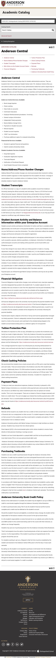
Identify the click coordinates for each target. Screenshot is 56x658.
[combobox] (28, 21)
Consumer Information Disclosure (38, 634)
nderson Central (9, 58)
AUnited (25, 614)
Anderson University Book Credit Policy (42, 72)
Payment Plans (35, 63)
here (24, 490)
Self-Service (24, 620)
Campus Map (23, 631)
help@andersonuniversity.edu (32, 212)
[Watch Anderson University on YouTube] (8, 644)
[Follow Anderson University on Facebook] (12, 644)
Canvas (25, 616)
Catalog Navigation (8, 41)
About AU (31, 612)
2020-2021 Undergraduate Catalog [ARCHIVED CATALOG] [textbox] (19, 21)
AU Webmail (23, 612)
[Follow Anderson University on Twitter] (21, 644)
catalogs (8, 657)
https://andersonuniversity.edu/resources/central (17, 304)
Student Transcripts (9, 63)
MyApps (25, 618)
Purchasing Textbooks (37, 69)
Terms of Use (32, 631)
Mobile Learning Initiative (36, 620)
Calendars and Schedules (36, 618)
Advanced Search (6, 36)
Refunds (33, 66)
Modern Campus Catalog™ (43, 657)
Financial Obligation (10, 69)
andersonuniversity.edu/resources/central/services (16, 199)
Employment (23, 634)
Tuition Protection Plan (38, 58)
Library (25, 632)
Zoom (25, 624)
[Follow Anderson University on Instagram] (3, 644)
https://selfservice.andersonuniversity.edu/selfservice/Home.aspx (23, 298)
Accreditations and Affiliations (37, 614)
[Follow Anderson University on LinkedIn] (17, 644)
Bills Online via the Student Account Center (16, 66)
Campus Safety (23, 622)
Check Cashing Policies (38, 60)
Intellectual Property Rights (36, 632)
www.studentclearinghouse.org (42, 199)
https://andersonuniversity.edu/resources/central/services (36, 342)
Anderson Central (22, 610)
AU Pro (31, 610)
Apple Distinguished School (36, 616)
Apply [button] (28, 600)
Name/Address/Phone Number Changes (16, 60)
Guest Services (23, 636)
